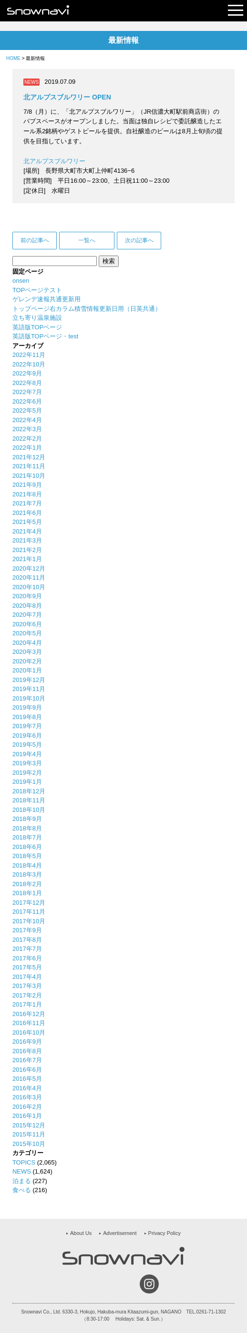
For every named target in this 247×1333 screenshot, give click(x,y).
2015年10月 (28, 1143)
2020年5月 (27, 633)
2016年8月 (27, 1051)
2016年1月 (27, 1115)
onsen (20, 280)
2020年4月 (27, 642)
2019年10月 (28, 698)
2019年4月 (27, 754)
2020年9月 (27, 596)
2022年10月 (28, 364)
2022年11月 (28, 354)
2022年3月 (27, 429)
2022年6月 (27, 401)
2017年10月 (28, 921)
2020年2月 (27, 661)
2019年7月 (27, 726)
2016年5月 (27, 1078)
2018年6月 (27, 846)
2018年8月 (27, 828)
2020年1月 (27, 670)
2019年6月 (27, 735)
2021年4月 (27, 531)
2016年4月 (27, 1088)
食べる (21, 1190)
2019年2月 (27, 772)
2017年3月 (27, 985)
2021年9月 (27, 484)
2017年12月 (28, 902)
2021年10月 (28, 475)
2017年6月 (27, 958)
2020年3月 (27, 651)
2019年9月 (27, 707)
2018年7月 (27, 837)
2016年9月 (27, 1041)
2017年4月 (27, 976)
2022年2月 (27, 438)
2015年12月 (28, 1125)
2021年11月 (28, 466)
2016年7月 (27, 1060)
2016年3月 (27, 1097)
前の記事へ (35, 240)
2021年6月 (27, 512)
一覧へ (86, 240)
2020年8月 (27, 605)
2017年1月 (27, 1004)
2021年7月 (27, 503)
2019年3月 (27, 763)
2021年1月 (27, 559)
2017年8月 (27, 939)
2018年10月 (28, 809)
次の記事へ (139, 240)
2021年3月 (27, 540)
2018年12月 (28, 791)
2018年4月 (27, 865)
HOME (13, 58)
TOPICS (23, 1162)
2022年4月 (27, 420)
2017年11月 (28, 911)
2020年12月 (28, 568)
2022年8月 (27, 382)
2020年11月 (28, 577)
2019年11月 (28, 688)
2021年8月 (27, 494)
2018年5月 (27, 855)
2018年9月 (27, 818)
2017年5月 (27, 967)
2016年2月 (27, 1106)
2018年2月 (27, 884)
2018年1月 (27, 893)
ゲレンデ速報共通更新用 (46, 299)
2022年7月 (27, 391)
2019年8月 (27, 717)
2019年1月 (27, 781)
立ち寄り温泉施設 (37, 317)
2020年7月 (27, 614)
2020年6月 (27, 624)
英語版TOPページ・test (45, 336)
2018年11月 (28, 800)
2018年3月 (27, 874)
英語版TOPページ (37, 327)
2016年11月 (28, 1023)
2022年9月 (27, 373)
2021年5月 (27, 521)
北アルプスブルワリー (54, 161)
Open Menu (235, 10)
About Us (81, 1233)
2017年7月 (27, 948)
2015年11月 (28, 1134)
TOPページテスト (37, 290)
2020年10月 (28, 587)
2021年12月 (28, 457)
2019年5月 (27, 744)
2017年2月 (27, 995)
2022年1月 (27, 447)
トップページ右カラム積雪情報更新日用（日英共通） (86, 308)
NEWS (21, 1171)
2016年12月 (28, 1013)
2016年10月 (28, 1032)
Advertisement (119, 1233)
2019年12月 (28, 679)
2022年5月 (27, 410)
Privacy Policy (164, 1233)
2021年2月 (27, 549)
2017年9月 (27, 930)
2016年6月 (27, 1069)
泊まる (21, 1181)
